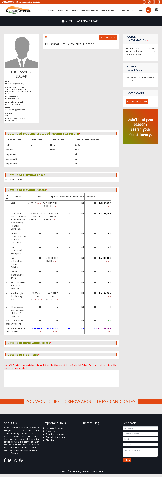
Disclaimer (51, 440)
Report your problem (55, 434)
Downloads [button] (136, 92)
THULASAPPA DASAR (83, 21)
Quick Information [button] (137, 38)
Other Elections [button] (134, 68)
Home (51, 10)
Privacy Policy (52, 431)
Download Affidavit (137, 101)
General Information (55, 437)
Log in (140, 10)
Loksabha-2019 (109, 10)
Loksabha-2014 (89, 10)
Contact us (127, 10)
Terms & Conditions (55, 428)
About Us (63, 10)
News (75, 10)
